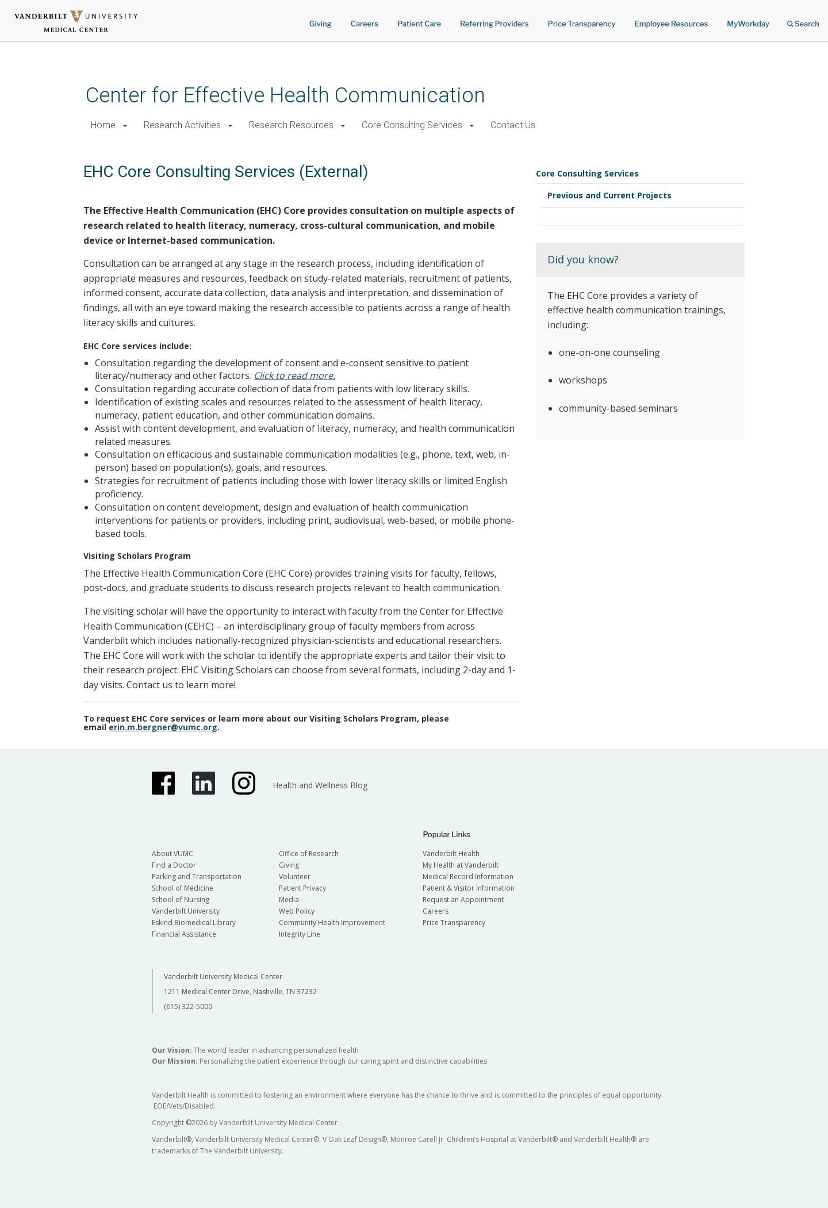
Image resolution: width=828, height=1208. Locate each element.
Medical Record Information (468, 876)
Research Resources (291, 125)
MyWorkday (748, 23)
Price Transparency (582, 23)
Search (803, 19)
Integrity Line (299, 934)
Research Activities (182, 125)
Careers (364, 23)
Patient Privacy (302, 888)
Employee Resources (671, 23)
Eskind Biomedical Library (194, 922)
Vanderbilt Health (451, 853)
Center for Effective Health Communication (285, 95)
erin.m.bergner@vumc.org (163, 727)
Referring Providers (494, 23)
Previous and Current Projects (609, 195)
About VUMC (172, 853)
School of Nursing (180, 899)
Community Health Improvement (332, 922)
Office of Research (309, 853)
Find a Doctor (174, 865)
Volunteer (294, 876)
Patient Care (419, 23)
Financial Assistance (184, 934)
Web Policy (297, 911)
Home (103, 125)
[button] (125, 126)
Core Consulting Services (412, 125)
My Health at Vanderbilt (461, 865)
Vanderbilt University (186, 911)
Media (289, 899)
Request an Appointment (463, 899)
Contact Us (512, 125)
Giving (320, 23)
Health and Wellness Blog (320, 785)
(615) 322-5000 (188, 1006)
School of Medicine (182, 888)
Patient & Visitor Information (469, 888)
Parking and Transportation (196, 876)
